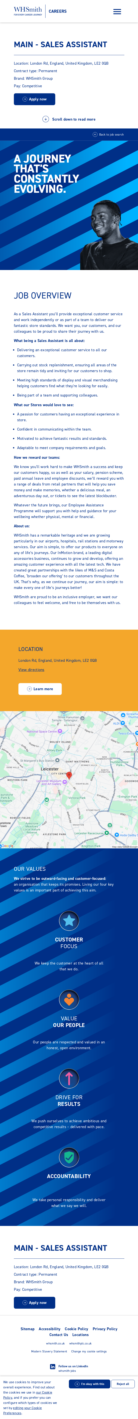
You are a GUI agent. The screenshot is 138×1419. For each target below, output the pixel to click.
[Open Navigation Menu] (117, 11)
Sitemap (27, 1329)
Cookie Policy (76, 1329)
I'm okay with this (92, 1384)
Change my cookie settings (89, 1351)
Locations (80, 1334)
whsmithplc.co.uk (80, 1343)
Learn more (43, 689)
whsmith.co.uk (55, 1343)
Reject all (123, 1384)
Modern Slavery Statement (49, 1351)
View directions (31, 669)
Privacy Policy (105, 1329)
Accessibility (49, 1329)
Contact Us (58, 1334)
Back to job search (111, 135)
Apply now (38, 99)
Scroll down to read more (69, 119)
